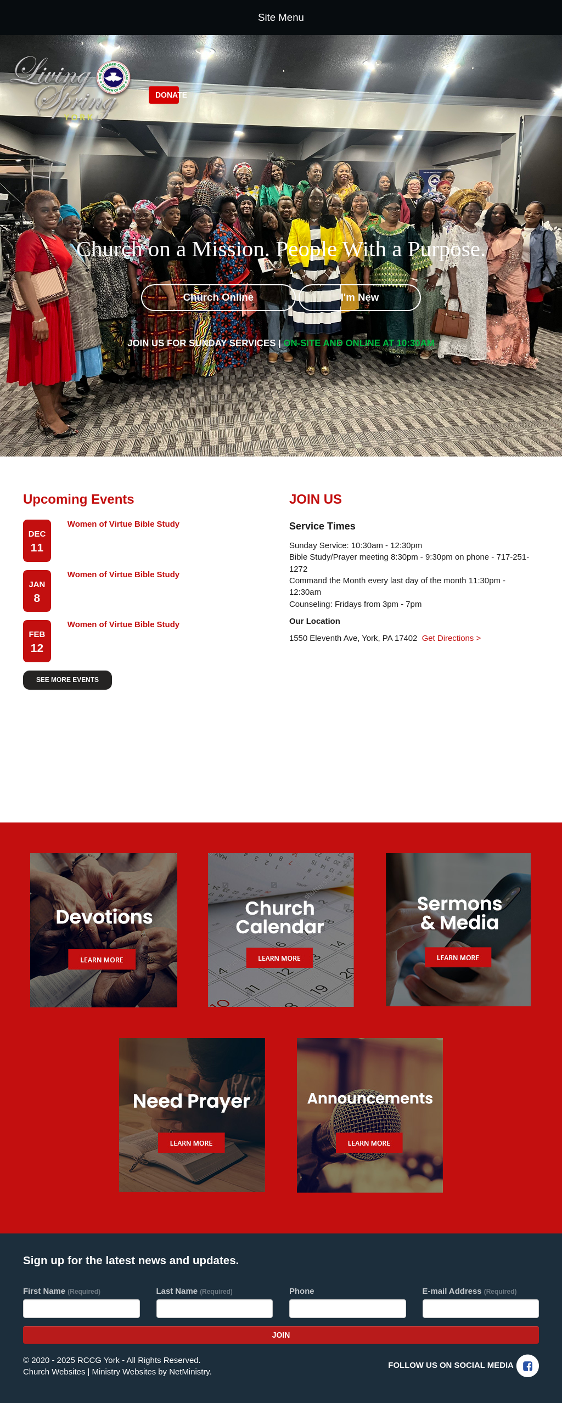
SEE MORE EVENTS (67, 680)
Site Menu (281, 17)
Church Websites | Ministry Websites (90, 1371)
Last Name (194, 1290)
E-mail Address (470, 1290)
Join (281, 1335)
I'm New (360, 297)
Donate (167, 95)
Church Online (218, 297)
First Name (61, 1290)
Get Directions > (451, 638)
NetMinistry (189, 1371)
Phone (301, 1290)
